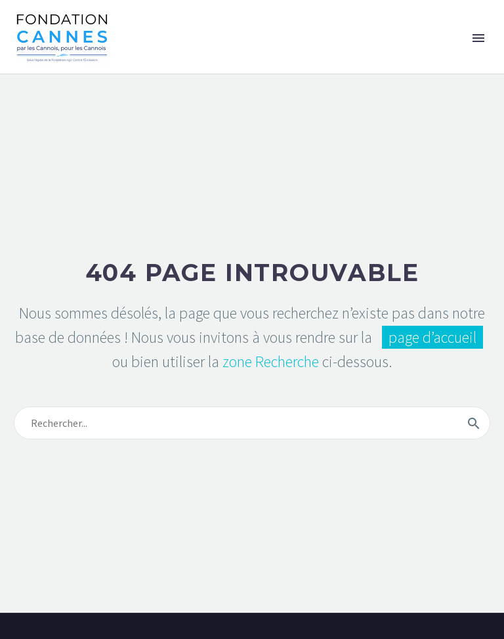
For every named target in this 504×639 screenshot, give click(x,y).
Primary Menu (478, 38)
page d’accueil (432, 337)
